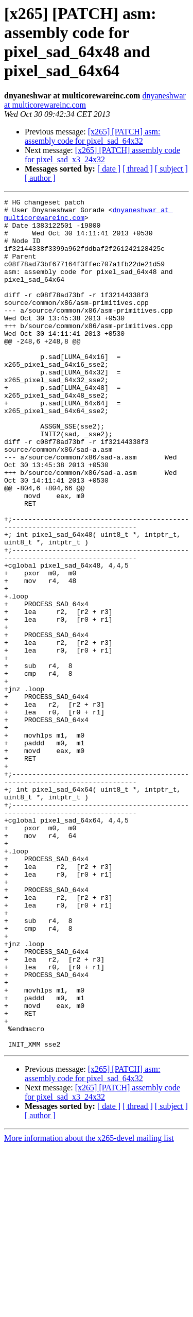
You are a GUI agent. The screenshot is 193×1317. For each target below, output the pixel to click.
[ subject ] (171, 168)
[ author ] (40, 178)
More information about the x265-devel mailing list (89, 1308)
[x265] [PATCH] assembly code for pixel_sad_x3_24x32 (102, 155)
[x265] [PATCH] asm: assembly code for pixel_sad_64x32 (92, 136)
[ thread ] (137, 168)
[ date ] (108, 168)
